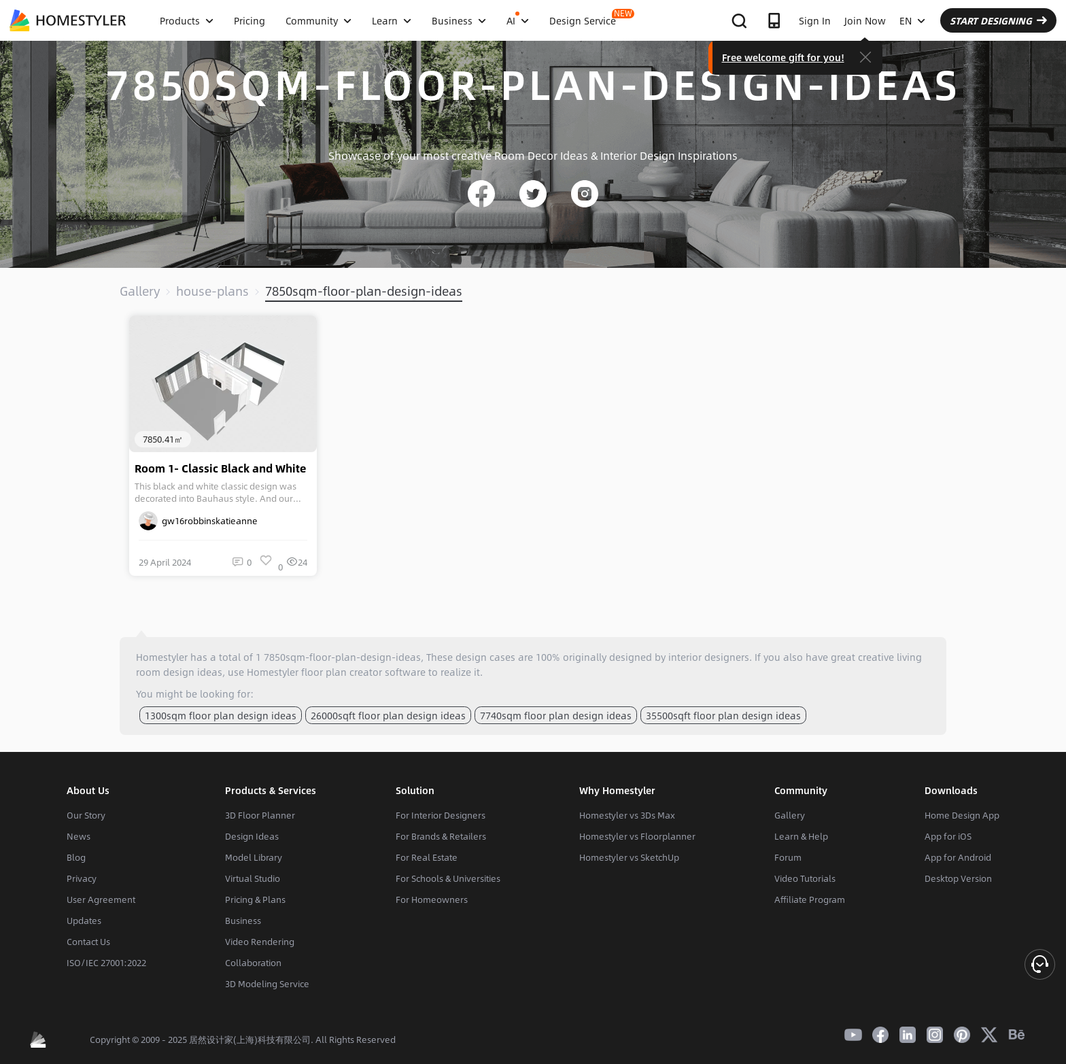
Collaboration (253, 962)
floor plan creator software (363, 671)
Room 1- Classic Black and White (220, 468)
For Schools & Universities (448, 878)
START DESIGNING (998, 20)
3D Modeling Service (267, 984)
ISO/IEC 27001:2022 (106, 962)
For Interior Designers (440, 815)
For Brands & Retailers (441, 836)
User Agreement (101, 899)
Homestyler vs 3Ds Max (627, 815)
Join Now (865, 20)
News (78, 836)
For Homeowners (432, 899)
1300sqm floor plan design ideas (220, 715)
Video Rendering (259, 941)
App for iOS (948, 836)
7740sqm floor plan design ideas (556, 715)
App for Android (958, 857)
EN (912, 20)
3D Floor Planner (260, 815)
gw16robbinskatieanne (198, 520)
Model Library (253, 857)
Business (243, 920)
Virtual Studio (252, 878)
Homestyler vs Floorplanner (637, 836)
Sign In (815, 20)
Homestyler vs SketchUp (629, 857)
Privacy (82, 878)
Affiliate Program (809, 899)
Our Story (86, 815)
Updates (84, 920)
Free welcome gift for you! (783, 57)
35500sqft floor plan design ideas (723, 715)
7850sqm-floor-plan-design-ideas (363, 291)
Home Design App (962, 815)
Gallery (140, 291)
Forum (788, 857)
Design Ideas (252, 836)
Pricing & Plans (255, 899)
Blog (76, 857)
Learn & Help (801, 836)
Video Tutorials (805, 878)
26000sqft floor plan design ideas (388, 715)
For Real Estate (427, 857)
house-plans (212, 291)
